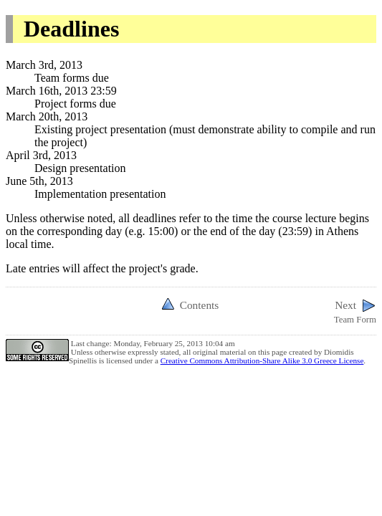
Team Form (355, 311)
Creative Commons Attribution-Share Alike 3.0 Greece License (262, 360)
